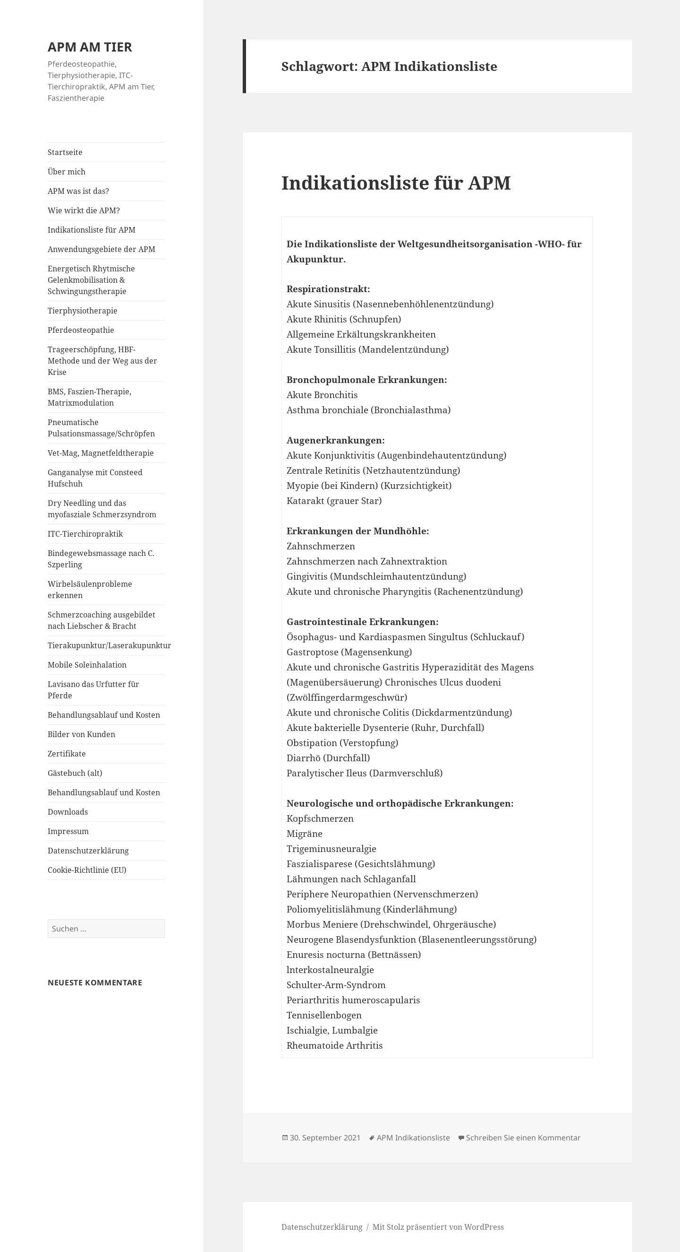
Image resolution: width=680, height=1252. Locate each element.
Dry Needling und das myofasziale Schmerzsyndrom (102, 509)
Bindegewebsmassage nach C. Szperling (101, 559)
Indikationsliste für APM (92, 230)
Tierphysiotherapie (83, 310)
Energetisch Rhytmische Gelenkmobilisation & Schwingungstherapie (91, 279)
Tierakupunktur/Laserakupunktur (106, 645)
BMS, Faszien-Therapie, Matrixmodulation (89, 397)
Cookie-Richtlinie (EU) (87, 870)
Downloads (68, 812)
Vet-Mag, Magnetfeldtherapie (101, 453)
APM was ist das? (78, 191)
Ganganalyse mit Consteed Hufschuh (95, 478)
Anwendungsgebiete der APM (101, 249)
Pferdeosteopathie (81, 330)
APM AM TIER (90, 46)
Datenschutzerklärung (88, 850)
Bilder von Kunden (81, 734)
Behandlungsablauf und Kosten (104, 715)
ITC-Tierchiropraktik (85, 534)
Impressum (68, 831)
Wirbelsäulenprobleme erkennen (90, 589)
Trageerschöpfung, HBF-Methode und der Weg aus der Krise (102, 360)
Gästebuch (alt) (75, 773)
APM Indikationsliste (413, 1137)
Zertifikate (67, 753)
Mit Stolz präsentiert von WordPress (438, 1227)
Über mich (66, 171)
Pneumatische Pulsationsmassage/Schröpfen (101, 428)
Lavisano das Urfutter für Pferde (93, 690)
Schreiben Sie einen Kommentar (523, 1137)
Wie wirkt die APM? (84, 210)
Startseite (65, 152)
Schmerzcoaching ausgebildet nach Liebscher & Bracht (101, 620)
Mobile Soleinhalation (87, 665)
